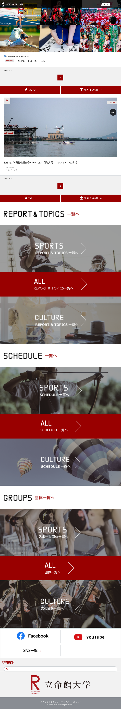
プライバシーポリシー (71, 702)
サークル (14, 170)
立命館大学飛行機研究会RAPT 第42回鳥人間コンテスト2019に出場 (40, 162)
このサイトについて (49, 702)
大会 (7, 170)
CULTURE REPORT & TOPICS (19, 56)
